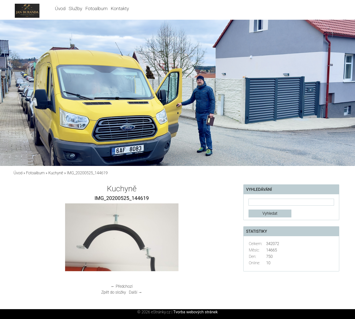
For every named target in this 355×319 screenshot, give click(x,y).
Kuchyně (55, 173)
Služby (75, 8)
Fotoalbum (96, 8)
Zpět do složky (113, 292)
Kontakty (120, 8)
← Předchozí (121, 286)
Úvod (60, 8)
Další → (135, 292)
